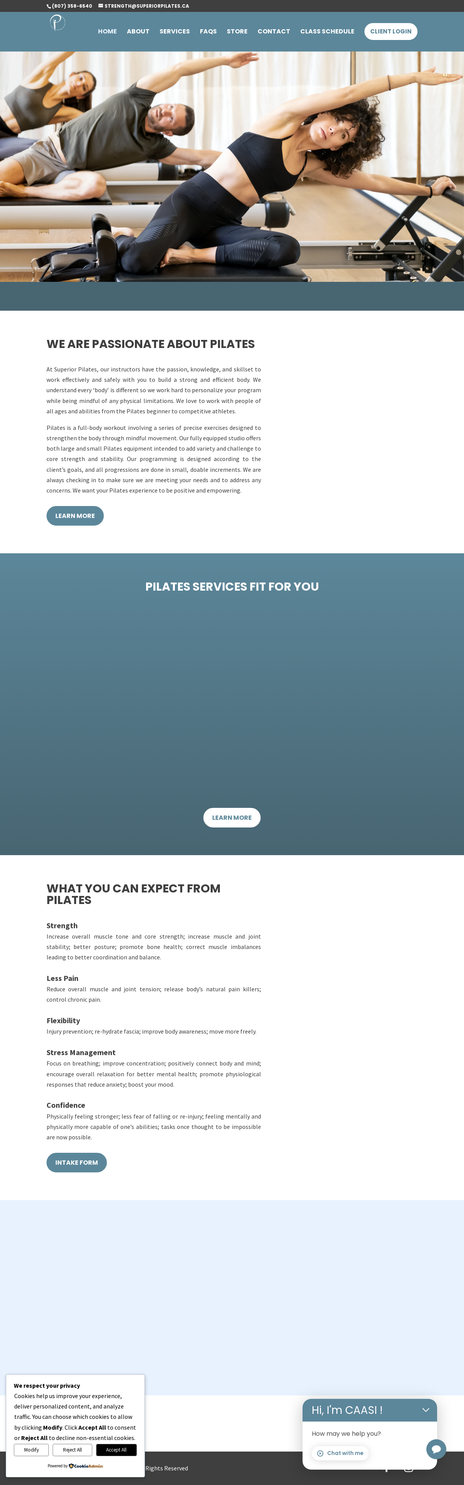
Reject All (72, 1450)
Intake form (76, 1162)
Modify (31, 1450)
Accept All (116, 1450)
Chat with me (340, 1453)
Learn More (75, 515)
